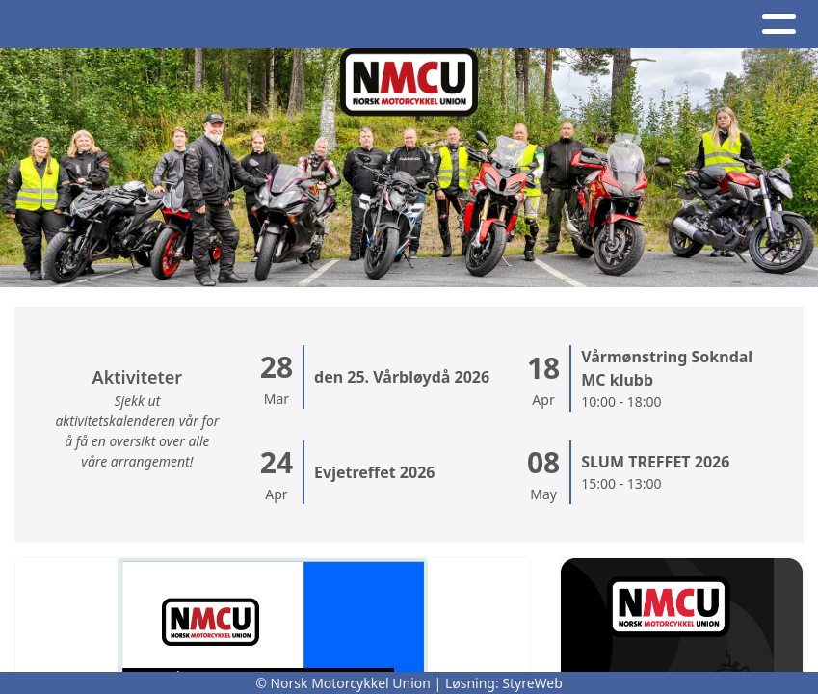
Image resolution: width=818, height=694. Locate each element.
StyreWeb (532, 683)
